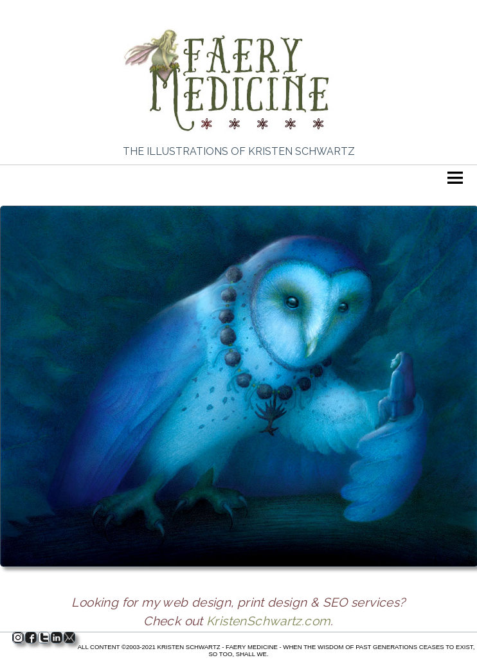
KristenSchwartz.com (268, 621)
